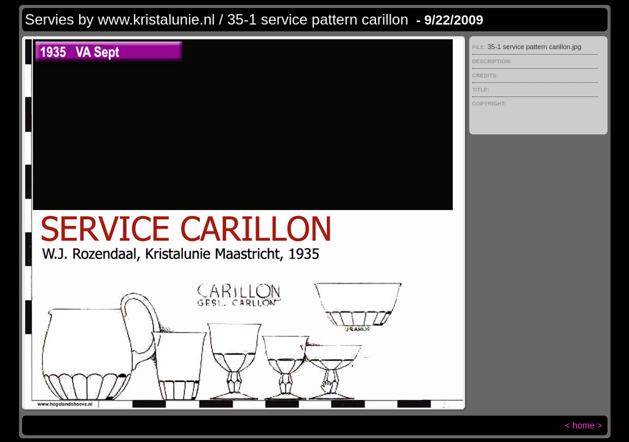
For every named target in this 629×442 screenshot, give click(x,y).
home (583, 425)
